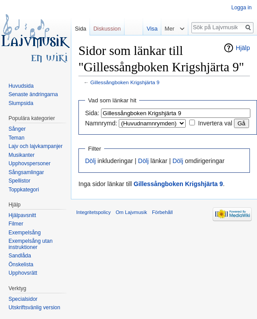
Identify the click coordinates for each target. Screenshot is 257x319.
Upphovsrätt (22, 273)
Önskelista (20, 264)
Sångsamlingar (26, 172)
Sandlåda (19, 256)
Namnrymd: (101, 123)
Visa (150, 28)
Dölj (90, 160)
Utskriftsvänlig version (34, 307)
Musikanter (21, 155)
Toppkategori (23, 190)
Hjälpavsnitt (22, 215)
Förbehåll (162, 212)
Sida (80, 28)
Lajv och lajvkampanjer (35, 146)
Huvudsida (21, 86)
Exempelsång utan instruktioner (30, 244)
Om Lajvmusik (131, 212)
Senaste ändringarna (33, 94)
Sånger (17, 129)
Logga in (241, 7)
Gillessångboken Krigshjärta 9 (125, 82)
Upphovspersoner (29, 163)
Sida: (92, 113)
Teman (16, 138)
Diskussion (107, 28)
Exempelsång (24, 233)
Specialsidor (22, 299)
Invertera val (215, 123)
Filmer (15, 224)
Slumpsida (20, 103)
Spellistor (19, 181)
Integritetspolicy (93, 212)
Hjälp (243, 47)
